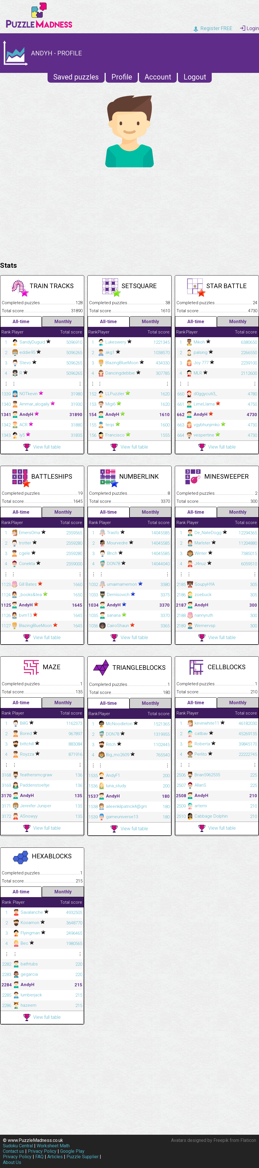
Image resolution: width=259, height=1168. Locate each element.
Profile (121, 77)
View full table (42, 447)
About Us (12, 1162)
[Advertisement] (129, 213)
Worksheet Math (53, 1145)
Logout (195, 77)
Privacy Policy (42, 1151)
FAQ (39, 1156)
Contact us (13, 1151)
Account (158, 77)
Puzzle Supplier (82, 1156)
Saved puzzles (76, 77)
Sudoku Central (18, 1145)
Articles (55, 1156)
